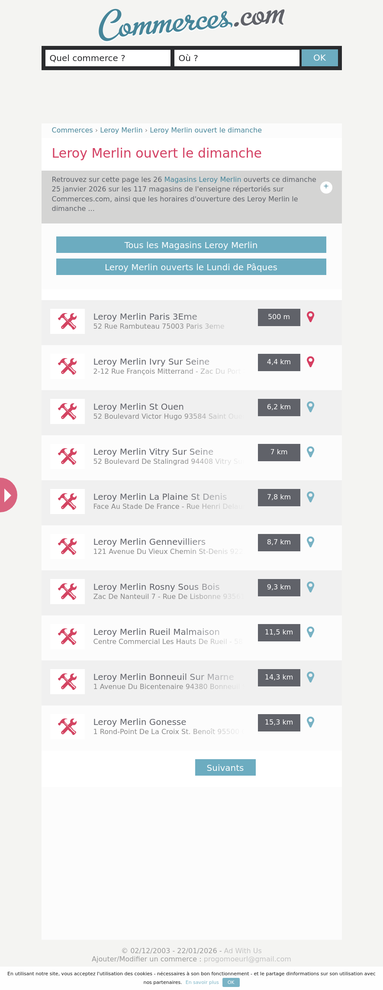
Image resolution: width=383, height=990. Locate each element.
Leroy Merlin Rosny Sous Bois (156, 587)
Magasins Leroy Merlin (203, 179)
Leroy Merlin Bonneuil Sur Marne (163, 677)
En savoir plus (202, 982)
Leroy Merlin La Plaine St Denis (160, 497)
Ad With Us (243, 951)
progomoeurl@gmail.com (247, 959)
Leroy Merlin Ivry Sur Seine (151, 361)
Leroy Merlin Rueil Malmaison (156, 632)
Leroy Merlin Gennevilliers (149, 542)
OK (319, 57)
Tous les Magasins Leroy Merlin (191, 245)
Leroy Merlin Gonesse (140, 722)
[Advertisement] (191, 100)
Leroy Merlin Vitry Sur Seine (153, 451)
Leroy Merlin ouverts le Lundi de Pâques (191, 267)
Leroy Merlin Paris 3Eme (145, 316)
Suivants (225, 768)
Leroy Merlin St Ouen (138, 406)
